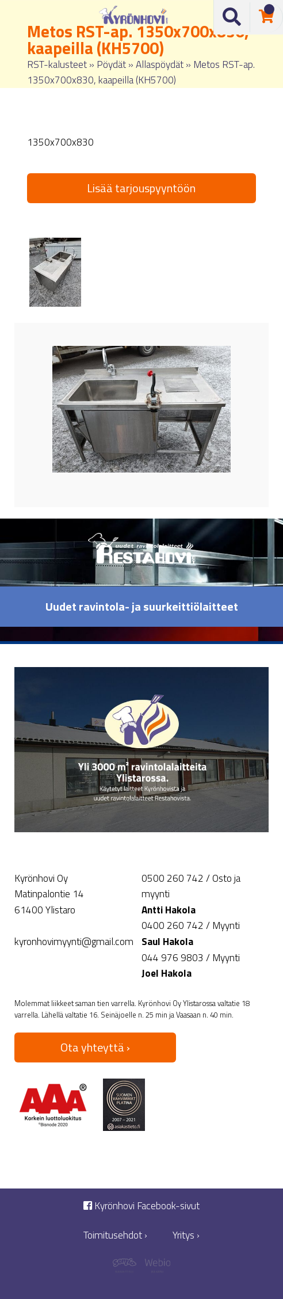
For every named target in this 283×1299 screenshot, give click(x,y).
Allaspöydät (159, 64)
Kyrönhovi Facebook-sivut (141, 1206)
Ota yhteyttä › (95, 1047)
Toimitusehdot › (115, 1235)
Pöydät (111, 64)
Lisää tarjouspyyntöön (141, 188)
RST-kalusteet (57, 64)
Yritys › (186, 1235)
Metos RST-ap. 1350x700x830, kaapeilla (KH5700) (141, 72)
